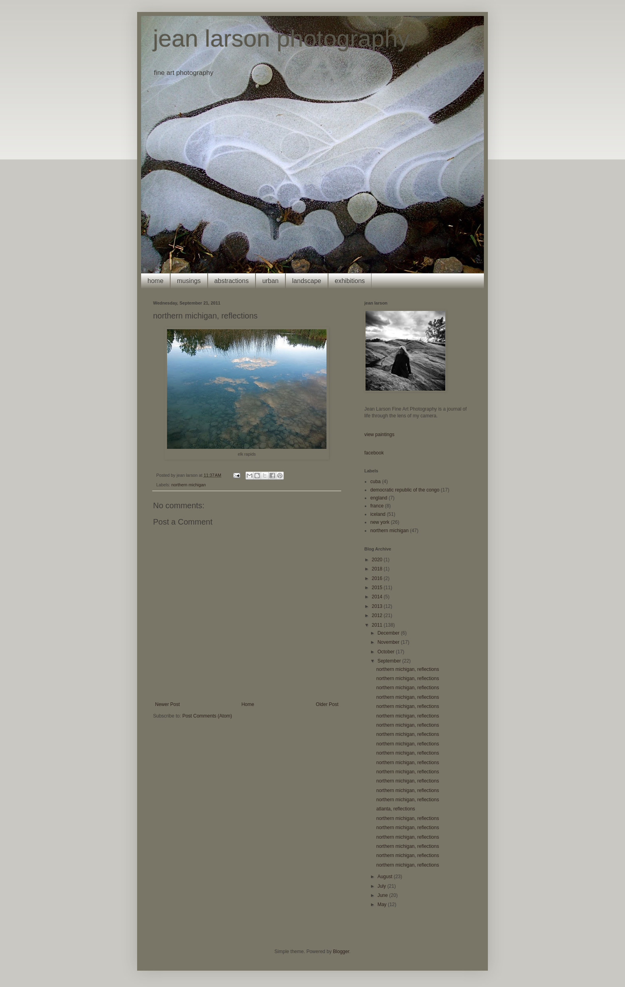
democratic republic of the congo (404, 490)
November (389, 642)
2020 (378, 559)
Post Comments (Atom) (207, 716)
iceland (377, 514)
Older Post (327, 704)
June (383, 895)
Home (248, 704)
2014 (378, 597)
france (376, 506)
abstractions (231, 280)
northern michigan (188, 484)
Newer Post (167, 704)
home (155, 280)
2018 (378, 569)
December (389, 633)
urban (270, 280)
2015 (378, 587)
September (389, 661)
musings (189, 280)
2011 (378, 625)
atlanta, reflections (395, 809)
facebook (374, 453)
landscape (306, 280)
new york (379, 522)
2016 (378, 578)
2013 (378, 606)
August (385, 876)
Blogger (341, 951)
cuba (375, 481)
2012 (378, 615)
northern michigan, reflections (407, 669)
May (382, 904)
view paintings (379, 434)
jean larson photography (281, 38)
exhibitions (350, 280)
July (382, 886)
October (386, 652)
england (378, 498)
